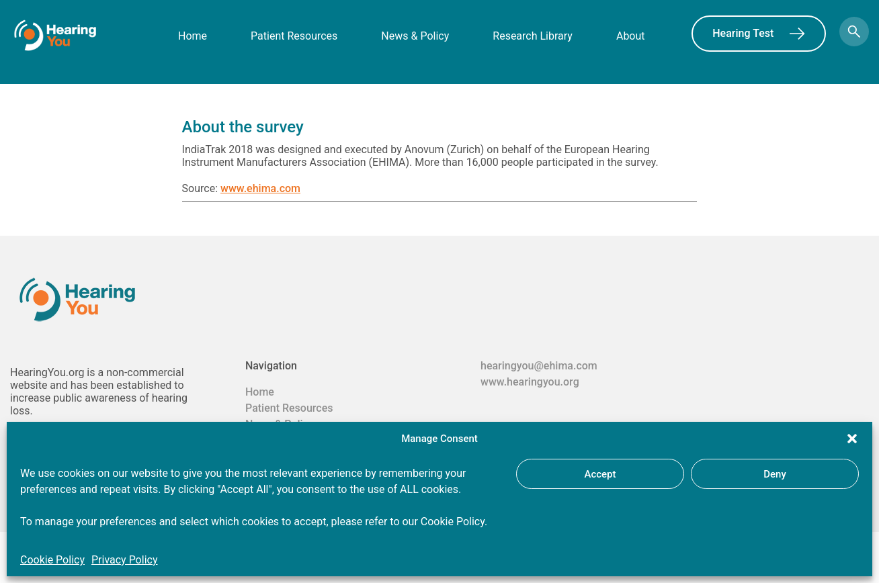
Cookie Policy (52, 559)
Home (192, 36)
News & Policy (415, 36)
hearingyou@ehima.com (538, 365)
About (630, 36)
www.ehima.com (260, 188)
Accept (600, 474)
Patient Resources (294, 36)
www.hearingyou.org (529, 381)
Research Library (533, 36)
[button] (852, 438)
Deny (774, 474)
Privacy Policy (124, 559)
